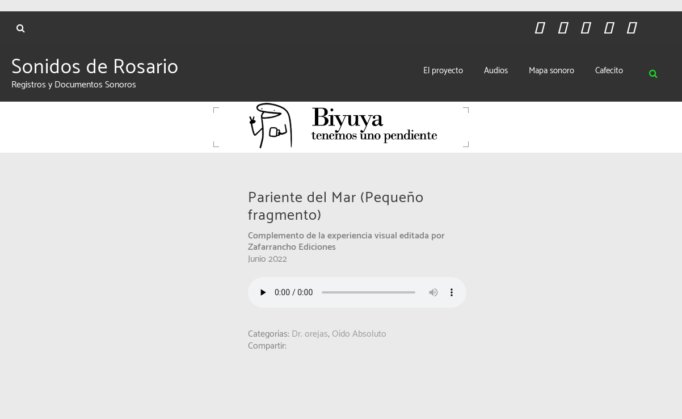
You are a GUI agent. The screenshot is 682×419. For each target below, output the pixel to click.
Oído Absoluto (359, 335)
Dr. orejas (310, 335)
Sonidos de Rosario (95, 69)
